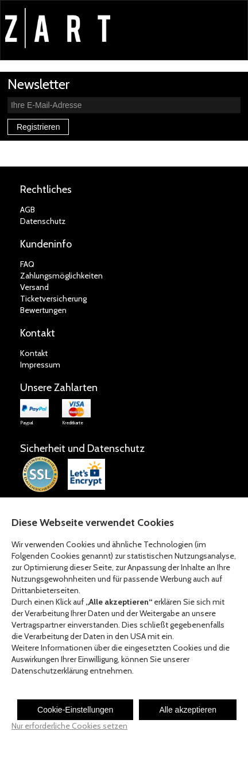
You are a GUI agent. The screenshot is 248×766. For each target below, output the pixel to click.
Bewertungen (43, 310)
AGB (27, 209)
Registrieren (38, 126)
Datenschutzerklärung (49, 671)
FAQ (27, 264)
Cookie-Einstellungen (75, 709)
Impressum (40, 364)
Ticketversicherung (53, 298)
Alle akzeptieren (187, 709)
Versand (34, 287)
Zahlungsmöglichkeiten (61, 275)
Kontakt (34, 353)
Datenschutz (42, 221)
